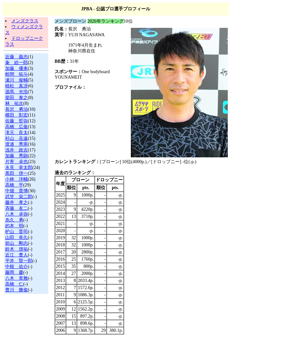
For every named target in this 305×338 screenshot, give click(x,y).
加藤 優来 (16, 68)
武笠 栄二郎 (18, 196)
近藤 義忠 (16, 56)
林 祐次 (14, 103)
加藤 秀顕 (16, 155)
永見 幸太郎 (18, 167)
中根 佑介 (16, 266)
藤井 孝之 (16, 202)
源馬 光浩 (16, 91)
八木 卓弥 (16, 214)
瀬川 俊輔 (16, 80)
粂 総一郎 (16, 62)
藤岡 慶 (14, 272)
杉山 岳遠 (16, 138)
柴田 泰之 (16, 97)
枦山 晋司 (16, 231)
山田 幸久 (16, 237)
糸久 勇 (14, 220)
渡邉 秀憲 (16, 144)
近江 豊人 (16, 255)
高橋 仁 (14, 284)
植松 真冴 (16, 86)
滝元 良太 (16, 132)
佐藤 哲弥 (16, 120)
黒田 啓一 (16, 173)
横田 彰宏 (16, 115)
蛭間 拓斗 (16, 74)
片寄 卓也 (16, 161)
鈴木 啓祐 (16, 249)
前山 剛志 (16, 243)
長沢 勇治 (16, 109)
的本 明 (14, 225)
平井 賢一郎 (18, 260)
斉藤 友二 (16, 208)
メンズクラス (24, 20)
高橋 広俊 (16, 126)
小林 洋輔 (16, 179)
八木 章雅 (16, 278)
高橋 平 (14, 185)
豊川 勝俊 (16, 289)
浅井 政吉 (16, 150)
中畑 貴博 (16, 190)
